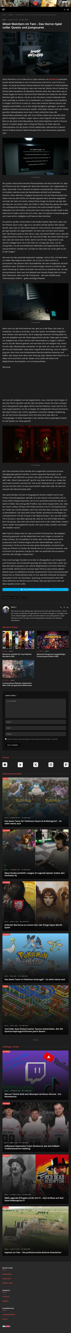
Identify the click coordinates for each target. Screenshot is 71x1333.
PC (25, 597)
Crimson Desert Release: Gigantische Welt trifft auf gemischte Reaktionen (17, 684)
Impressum (6, 1279)
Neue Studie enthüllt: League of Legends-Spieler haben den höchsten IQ (35, 874)
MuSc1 (4, 19)
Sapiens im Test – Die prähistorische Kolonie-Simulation (33, 1252)
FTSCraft (5, 1296)
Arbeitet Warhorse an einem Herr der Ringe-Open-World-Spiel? (33, 926)
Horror (15, 597)
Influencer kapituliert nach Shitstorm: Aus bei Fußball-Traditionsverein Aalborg (32, 1147)
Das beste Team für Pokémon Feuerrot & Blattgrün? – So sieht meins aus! (33, 822)
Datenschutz (7, 1274)
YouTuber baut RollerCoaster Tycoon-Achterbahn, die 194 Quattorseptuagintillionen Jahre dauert (34, 1030)
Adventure (6, 597)
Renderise (53, 79)
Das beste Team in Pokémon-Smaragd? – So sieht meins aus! (35, 979)
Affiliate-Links (7, 1283)
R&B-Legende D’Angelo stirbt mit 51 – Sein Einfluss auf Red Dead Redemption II (34, 1199)
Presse (4, 1319)
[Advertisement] (35, 382)
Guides (5, 778)
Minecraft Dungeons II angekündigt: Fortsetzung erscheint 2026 (51, 655)
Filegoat (5, 1301)
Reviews (4, 651)
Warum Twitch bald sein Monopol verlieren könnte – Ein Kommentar (33, 1095)
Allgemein (40, 651)
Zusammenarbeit (8, 1314)
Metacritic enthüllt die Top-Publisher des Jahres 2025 (17, 655)
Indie (20, 597)
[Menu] (3, 9)
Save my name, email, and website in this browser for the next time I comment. (32, 739)
